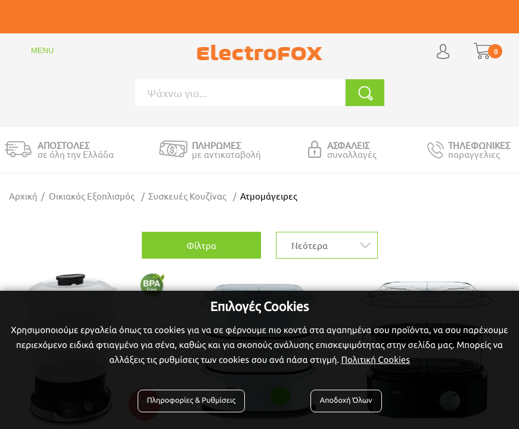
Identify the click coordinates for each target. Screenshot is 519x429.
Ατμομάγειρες (268, 195)
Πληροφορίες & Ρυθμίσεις (191, 400)
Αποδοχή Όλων (346, 400)
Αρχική (23, 195)
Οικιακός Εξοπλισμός (92, 195)
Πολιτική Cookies (375, 360)
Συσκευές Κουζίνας (187, 195)
